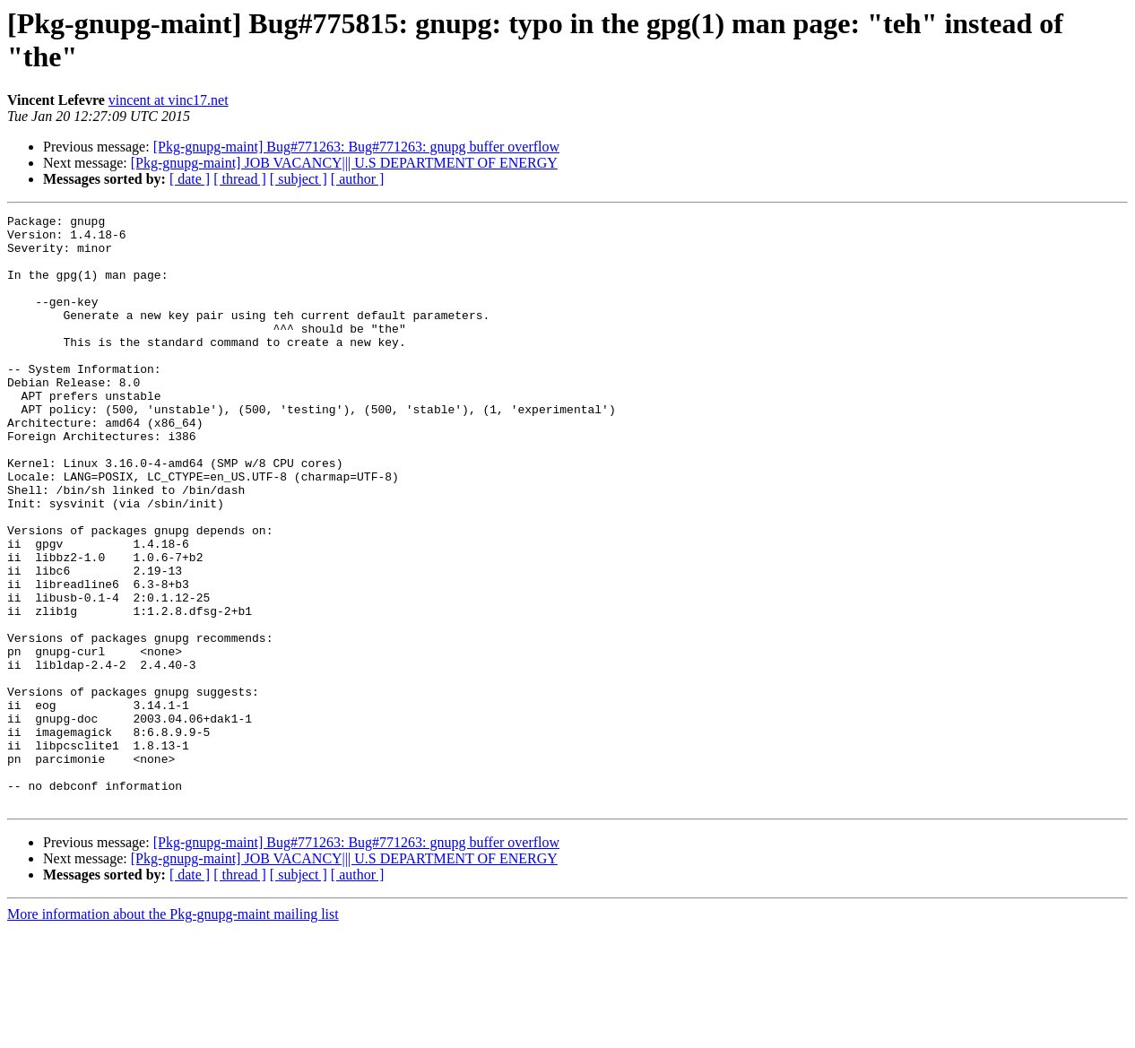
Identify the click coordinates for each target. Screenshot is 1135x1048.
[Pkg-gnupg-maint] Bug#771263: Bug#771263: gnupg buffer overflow (356, 146)
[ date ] (189, 178)
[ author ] (358, 178)
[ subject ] (298, 178)
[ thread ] (239, 178)
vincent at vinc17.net (168, 100)
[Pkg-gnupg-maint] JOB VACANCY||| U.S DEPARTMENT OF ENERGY (344, 162)
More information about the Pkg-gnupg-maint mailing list (173, 1032)
